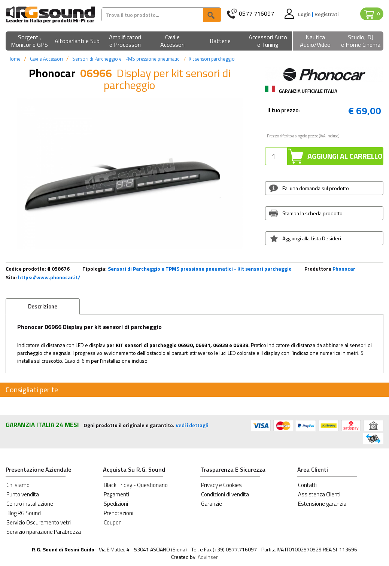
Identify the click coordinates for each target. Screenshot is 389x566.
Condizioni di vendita (225, 494)
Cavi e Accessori (46, 59)
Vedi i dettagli (192, 425)
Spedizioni (116, 503)
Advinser (208, 557)
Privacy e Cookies (221, 485)
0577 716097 (256, 13)
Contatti (307, 485)
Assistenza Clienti (319, 494)
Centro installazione (29, 503)
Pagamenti (116, 494)
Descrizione (42, 306)
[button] (29, 41)
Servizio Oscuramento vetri (38, 522)
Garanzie (211, 503)
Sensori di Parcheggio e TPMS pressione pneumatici (126, 59)
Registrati (326, 14)
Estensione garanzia (322, 503)
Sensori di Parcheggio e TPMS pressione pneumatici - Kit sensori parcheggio (200, 269)
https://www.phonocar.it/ (49, 277)
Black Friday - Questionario (136, 485)
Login (305, 14)
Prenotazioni (118, 513)
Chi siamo (18, 485)
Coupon (113, 522)
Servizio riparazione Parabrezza (43, 531)
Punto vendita (22, 494)
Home (14, 59)
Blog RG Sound (23, 513)
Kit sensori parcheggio (212, 59)
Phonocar (343, 269)
